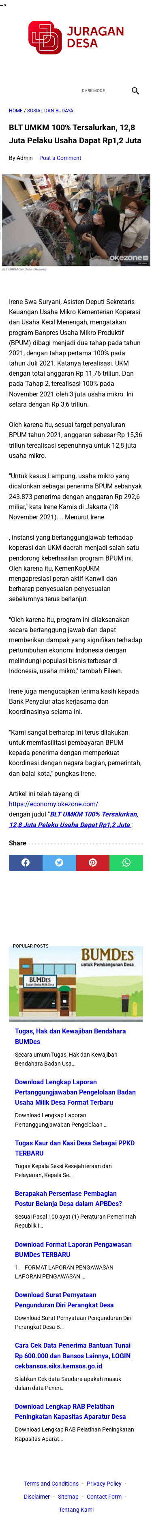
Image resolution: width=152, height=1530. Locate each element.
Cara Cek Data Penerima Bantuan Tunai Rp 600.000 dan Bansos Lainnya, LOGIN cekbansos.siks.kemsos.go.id (73, 1356)
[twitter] (66, 69)
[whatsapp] (126, 863)
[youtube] (85, 69)
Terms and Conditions (51, 1483)
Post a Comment (60, 158)
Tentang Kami (76, 1509)
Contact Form (104, 1496)
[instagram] (104, 69)
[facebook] (47, 69)
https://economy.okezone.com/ (53, 804)
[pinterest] (93, 863)
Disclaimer (37, 1496)
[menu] (14, 90)
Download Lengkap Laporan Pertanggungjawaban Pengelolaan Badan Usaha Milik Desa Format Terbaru (75, 1092)
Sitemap (68, 1496)
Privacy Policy (104, 1483)
